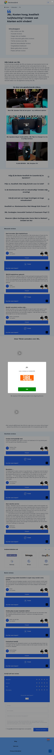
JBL (27, 367)
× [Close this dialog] (52, 2)
